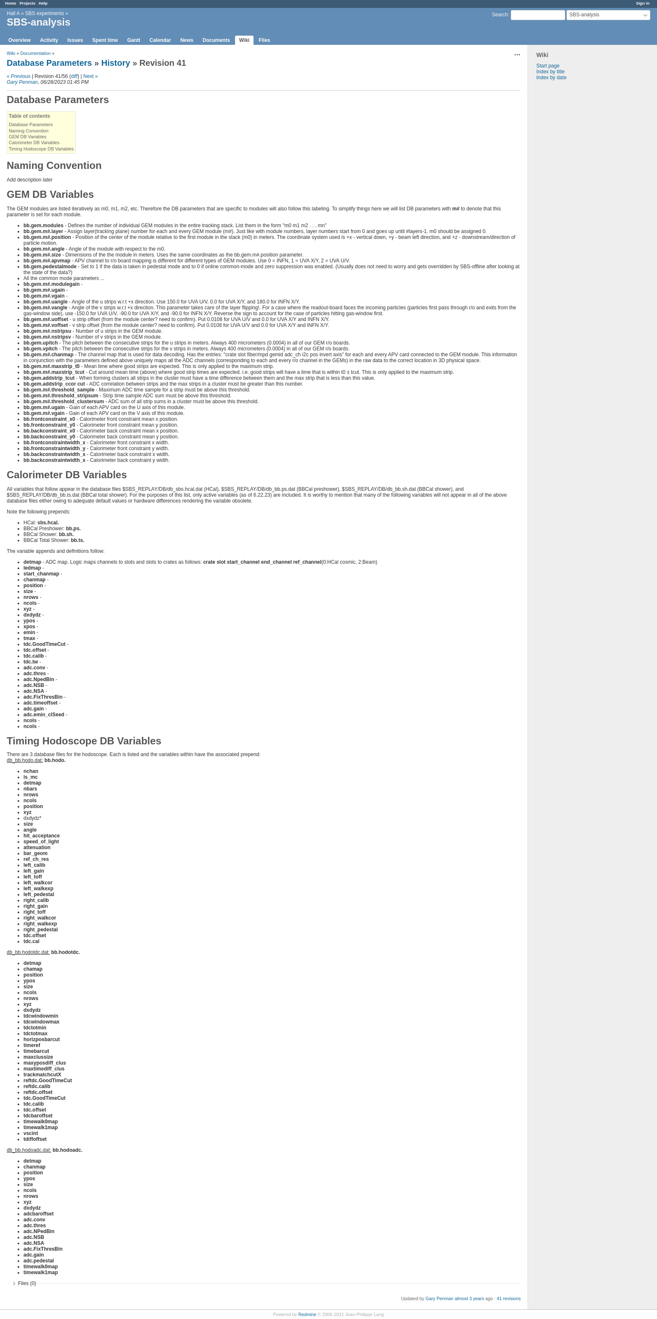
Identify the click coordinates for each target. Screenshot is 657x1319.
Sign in (642, 3)
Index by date (551, 77)
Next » (90, 76)
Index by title (550, 72)
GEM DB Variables (28, 136)
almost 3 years (469, 1298)
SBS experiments (44, 13)
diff (74, 76)
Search (500, 15)
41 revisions (509, 1298)
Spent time (105, 40)
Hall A (13, 13)
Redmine (307, 1314)
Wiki (244, 40)
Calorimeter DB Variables (34, 142)
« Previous (19, 76)
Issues (75, 40)
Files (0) (27, 1283)
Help (43, 3)
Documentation (35, 53)
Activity (49, 40)
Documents (216, 40)
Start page (547, 66)
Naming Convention (29, 130)
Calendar (160, 40)
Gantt (133, 40)
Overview (19, 40)
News (186, 40)
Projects (28, 3)
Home (10, 3)
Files (264, 40)
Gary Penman (22, 82)
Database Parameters (49, 62)
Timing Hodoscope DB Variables (41, 148)
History (115, 62)
